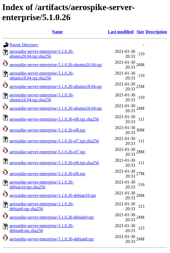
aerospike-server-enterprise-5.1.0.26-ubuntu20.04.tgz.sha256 (42, 54)
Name (57, 31)
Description (156, 31)
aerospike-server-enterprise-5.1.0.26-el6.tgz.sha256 (54, 162)
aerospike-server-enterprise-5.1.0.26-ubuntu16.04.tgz (56, 108)
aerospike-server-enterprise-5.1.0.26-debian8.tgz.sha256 (42, 228)
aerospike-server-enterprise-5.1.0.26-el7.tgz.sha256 (54, 141)
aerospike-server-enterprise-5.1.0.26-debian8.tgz (52, 239)
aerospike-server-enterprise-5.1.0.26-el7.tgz (48, 152)
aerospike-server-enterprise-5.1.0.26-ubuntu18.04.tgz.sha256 (42, 75)
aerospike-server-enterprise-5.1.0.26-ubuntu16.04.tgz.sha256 (42, 97)
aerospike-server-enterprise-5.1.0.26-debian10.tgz (53, 195)
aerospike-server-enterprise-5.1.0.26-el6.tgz (48, 173)
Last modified (121, 31)
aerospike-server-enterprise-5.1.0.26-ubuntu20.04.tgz (56, 64)
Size (140, 31)
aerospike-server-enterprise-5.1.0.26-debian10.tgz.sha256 (42, 184)
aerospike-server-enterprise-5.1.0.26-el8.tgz (48, 130)
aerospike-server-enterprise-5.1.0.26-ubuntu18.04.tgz (56, 86)
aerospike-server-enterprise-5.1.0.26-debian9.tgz (52, 217)
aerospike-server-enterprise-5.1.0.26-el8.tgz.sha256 (54, 119)
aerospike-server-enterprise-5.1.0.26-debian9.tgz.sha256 (42, 206)
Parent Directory (24, 44)
